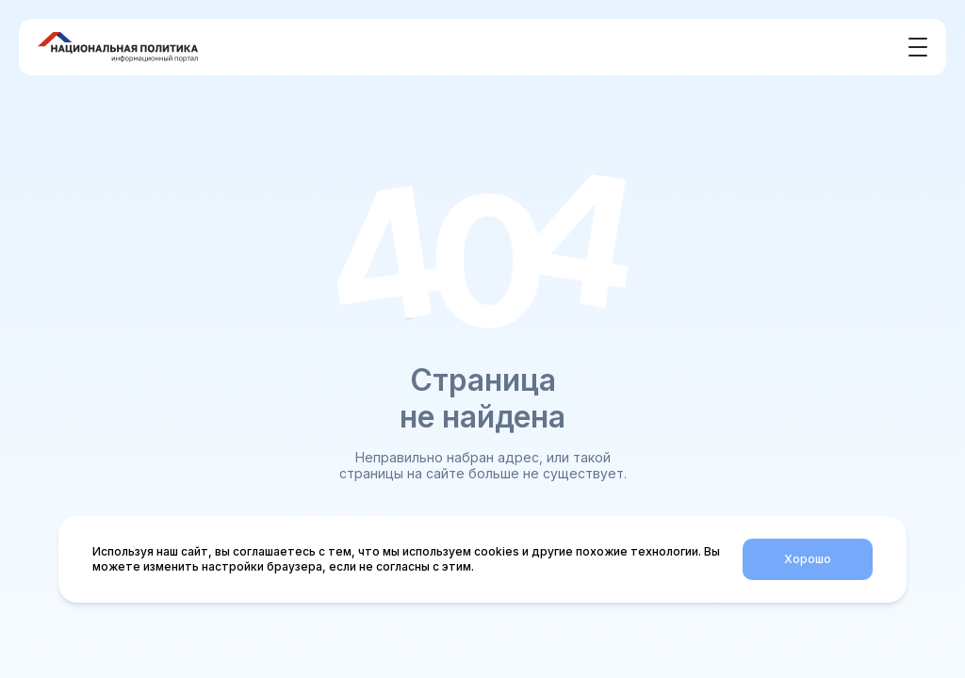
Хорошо (807, 559)
